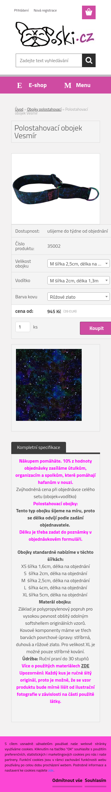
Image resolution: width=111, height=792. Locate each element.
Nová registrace (45, 10)
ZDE (85, 665)
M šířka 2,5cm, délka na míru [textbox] (78, 263)
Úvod (19, 109)
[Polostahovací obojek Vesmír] (56, 156)
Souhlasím (95, 780)
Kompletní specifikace (38, 447)
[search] (89, 60)
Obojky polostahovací (44, 109)
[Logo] (55, 34)
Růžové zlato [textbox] (62, 296)
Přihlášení (21, 10)
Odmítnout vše (67, 780)
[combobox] (78, 263)
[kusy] (22, 327)
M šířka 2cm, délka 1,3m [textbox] (74, 280)
